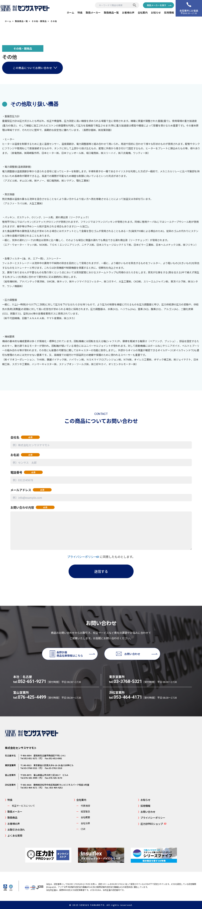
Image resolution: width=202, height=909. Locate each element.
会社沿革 (82, 823)
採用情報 (169, 12)
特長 (80, 12)
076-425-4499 (29, 697)
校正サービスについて (20, 805)
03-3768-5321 (125, 681)
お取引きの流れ (15, 829)
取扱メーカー (93, 12)
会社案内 (143, 12)
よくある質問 (13, 835)
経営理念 (82, 811)
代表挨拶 (82, 805)
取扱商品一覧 (111, 12)
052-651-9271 (29, 681)
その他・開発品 (39, 21)
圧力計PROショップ (150, 823)
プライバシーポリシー (83, 556)
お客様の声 (128, 12)
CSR (79, 829)
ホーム (70, 12)
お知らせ (156, 12)
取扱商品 (11, 817)
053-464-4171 (125, 697)
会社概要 (82, 817)
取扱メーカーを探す (156, 5)
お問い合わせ (146, 811)
